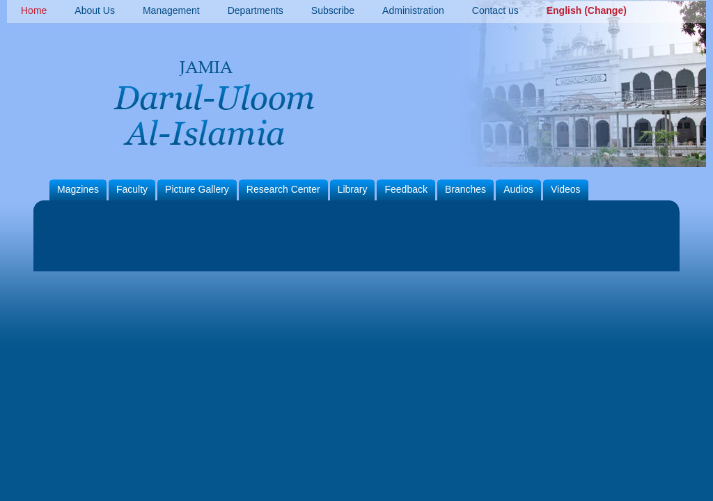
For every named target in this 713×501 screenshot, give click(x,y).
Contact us (495, 10)
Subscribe (332, 10)
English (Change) (587, 10)
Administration (413, 10)
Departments (255, 10)
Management (171, 10)
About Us (95, 10)
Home (34, 10)
